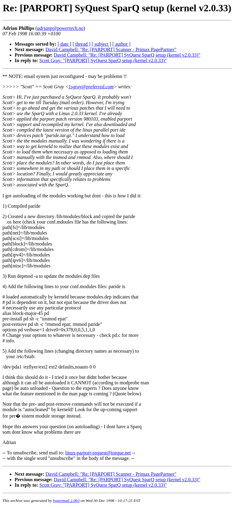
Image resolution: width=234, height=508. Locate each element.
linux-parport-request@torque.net (98, 452)
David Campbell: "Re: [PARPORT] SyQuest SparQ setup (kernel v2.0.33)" (127, 55)
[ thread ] (81, 44)
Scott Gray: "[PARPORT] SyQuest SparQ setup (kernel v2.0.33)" (103, 60)
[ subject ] (101, 44)
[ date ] (64, 44)
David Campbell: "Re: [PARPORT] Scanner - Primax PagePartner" (110, 49)
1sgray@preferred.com (91, 86)
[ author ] (121, 44)
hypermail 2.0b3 (66, 500)
